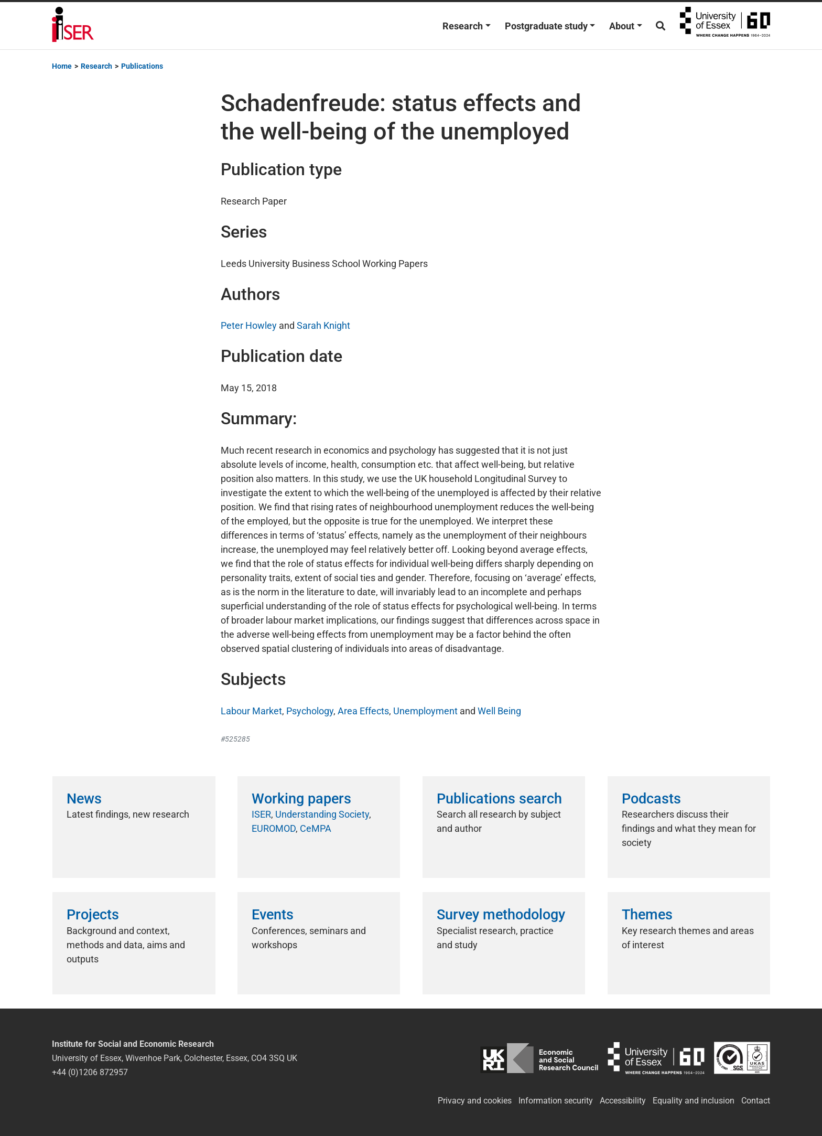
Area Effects (363, 710)
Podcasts (651, 798)
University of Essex (725, 26)
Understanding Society (322, 814)
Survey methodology (501, 914)
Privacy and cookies (475, 1101)
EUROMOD (274, 828)
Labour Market (251, 710)
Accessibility (623, 1101)
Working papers (301, 798)
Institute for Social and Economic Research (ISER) (73, 26)
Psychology (309, 710)
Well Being (499, 710)
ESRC (539, 1058)
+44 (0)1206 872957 (90, 1072)
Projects (93, 914)
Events (273, 914)
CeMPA (315, 828)
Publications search (499, 798)
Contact (755, 1101)
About (621, 25)
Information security (555, 1101)
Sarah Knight (323, 325)
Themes (647, 914)
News (84, 798)
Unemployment (425, 710)
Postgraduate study (546, 25)
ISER (261, 814)
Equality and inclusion (693, 1101)
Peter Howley (249, 325)
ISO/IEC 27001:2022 (742, 1058)
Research (462, 25)
